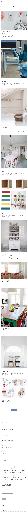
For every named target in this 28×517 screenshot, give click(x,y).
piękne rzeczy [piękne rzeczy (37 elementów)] (3, 475)
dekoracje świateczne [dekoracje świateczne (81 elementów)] (18, 468)
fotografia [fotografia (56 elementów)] (13, 470)
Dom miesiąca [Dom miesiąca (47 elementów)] (6, 470)
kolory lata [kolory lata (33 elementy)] (13, 472)
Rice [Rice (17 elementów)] (12, 475)
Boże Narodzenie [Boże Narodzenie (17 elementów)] (22, 466)
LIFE (6, 254)
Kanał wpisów (3, 507)
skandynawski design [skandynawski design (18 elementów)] (17, 475)
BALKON (23, 438)
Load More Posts (14, 410)
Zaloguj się (3, 505)
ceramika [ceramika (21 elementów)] (3, 468)
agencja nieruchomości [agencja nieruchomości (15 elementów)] (4, 466)
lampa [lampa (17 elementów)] (20, 472)
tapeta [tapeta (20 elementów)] (18, 477)
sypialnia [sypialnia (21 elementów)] (14, 477)
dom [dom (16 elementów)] (2, 470)
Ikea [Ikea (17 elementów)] (20, 470)
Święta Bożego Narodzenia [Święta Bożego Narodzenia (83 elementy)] (18, 479)
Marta (2, 440)
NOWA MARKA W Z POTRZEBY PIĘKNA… (8, 429)
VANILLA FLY (11, 442)
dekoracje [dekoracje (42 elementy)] (6, 468)
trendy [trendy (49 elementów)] (25, 477)
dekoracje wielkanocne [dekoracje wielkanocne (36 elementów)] (12, 468)
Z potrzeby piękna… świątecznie (6, 424)
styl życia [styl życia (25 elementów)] (11, 477)
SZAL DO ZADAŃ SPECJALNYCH (7, 427)
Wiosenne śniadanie (6, 402)
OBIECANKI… (4, 33)
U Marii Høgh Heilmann (5, 431)
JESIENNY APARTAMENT (8, 447)
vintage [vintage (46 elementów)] (3, 479)
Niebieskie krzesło (6, 81)
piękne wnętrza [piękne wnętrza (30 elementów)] (9, 475)
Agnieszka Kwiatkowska (5, 442)
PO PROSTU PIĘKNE (7, 255)
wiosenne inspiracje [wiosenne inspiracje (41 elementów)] (11, 479)
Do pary (4, 129)
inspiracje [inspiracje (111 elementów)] (23, 470)
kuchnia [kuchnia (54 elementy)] (18, 472)
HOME (4, 31)
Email (7, 487)
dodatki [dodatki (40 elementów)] (23, 468)
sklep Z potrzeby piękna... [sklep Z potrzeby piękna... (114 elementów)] (5, 477)
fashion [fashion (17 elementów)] (10, 470)
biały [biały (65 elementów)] (13, 466)
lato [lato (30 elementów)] (23, 472)
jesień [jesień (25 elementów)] (8, 472)
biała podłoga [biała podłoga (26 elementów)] (10, 466)
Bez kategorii (5, 127)
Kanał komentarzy (4, 510)
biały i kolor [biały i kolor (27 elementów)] (16, 466)
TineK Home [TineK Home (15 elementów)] (21, 477)
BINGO (3, 213)
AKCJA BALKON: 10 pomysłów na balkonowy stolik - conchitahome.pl (11, 438)
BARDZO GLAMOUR (7, 282)
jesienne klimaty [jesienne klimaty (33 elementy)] (4, 472)
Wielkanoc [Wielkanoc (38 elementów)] (6, 479)
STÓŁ (3, 330)
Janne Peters (5, 371)
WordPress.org (4, 512)
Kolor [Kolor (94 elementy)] (10, 472)
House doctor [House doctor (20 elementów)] (17, 470)
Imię (2, 491)
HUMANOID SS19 (4, 422)
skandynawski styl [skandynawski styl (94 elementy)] (23, 475)
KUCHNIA (4, 254)
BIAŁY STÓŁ (5, 171)
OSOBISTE (6, 31)
